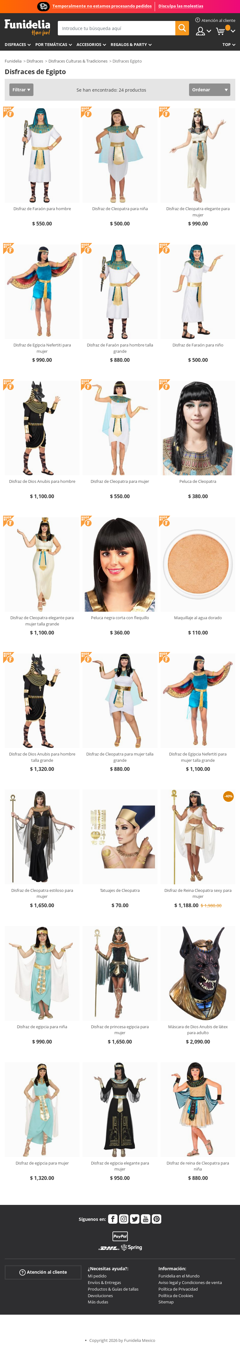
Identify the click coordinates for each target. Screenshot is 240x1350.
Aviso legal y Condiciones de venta (190, 1282)
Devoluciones (100, 1295)
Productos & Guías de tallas (113, 1289)
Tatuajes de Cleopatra (120, 890)
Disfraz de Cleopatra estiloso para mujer (42, 893)
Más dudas (98, 1302)
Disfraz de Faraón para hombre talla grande (120, 348)
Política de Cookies (175, 1295)
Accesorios (89, 44)
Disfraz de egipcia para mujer (42, 1163)
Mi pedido (97, 1276)
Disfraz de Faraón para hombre (42, 208)
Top (226, 44)
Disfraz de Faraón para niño (197, 345)
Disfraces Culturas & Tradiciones (78, 61)
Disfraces (15, 44)
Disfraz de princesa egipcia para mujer (120, 1030)
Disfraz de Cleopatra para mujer (120, 481)
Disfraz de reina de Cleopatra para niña (198, 1166)
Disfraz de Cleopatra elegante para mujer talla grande (42, 621)
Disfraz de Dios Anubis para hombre (42, 481)
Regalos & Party (129, 44)
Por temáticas (51, 44)
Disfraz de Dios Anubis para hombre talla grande (42, 757)
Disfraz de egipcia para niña (42, 1026)
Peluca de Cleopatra (197, 481)
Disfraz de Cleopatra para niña (120, 208)
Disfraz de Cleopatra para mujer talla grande (119, 757)
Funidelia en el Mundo (179, 1276)
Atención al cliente (43, 1272)
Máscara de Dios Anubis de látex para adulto (198, 1030)
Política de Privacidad (178, 1289)
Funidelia (13, 61)
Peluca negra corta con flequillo (120, 617)
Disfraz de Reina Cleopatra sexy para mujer (198, 893)
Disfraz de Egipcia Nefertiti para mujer (42, 348)
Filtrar (19, 90)
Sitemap (166, 1302)
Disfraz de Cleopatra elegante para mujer (198, 212)
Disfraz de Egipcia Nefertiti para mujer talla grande (198, 757)
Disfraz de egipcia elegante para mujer (120, 1166)
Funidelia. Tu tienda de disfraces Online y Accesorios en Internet (27, 27)
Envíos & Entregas (104, 1282)
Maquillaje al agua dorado (198, 617)
